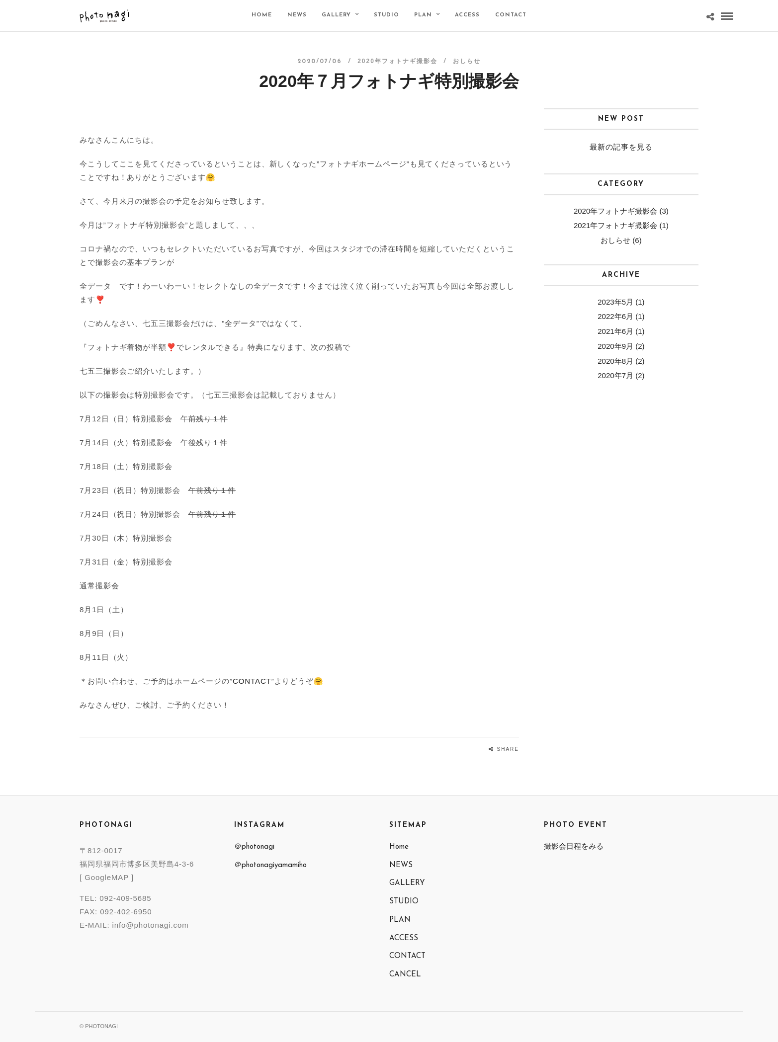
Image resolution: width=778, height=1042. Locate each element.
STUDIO (386, 15)
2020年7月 (615, 375)
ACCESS (467, 15)
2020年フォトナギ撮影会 (397, 61)
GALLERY (336, 15)
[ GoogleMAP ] (107, 877)
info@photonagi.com (150, 925)
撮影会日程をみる (574, 846)
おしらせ (467, 61)
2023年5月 (615, 302)
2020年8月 (615, 361)
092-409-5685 (125, 898)
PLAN (423, 15)
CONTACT (510, 15)
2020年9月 (615, 346)
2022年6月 (615, 316)
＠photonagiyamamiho (270, 865)
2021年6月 (615, 331)
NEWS (297, 15)
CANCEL (405, 974)
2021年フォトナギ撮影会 (615, 225)
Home (262, 15)
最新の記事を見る (621, 147)
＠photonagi (254, 847)
